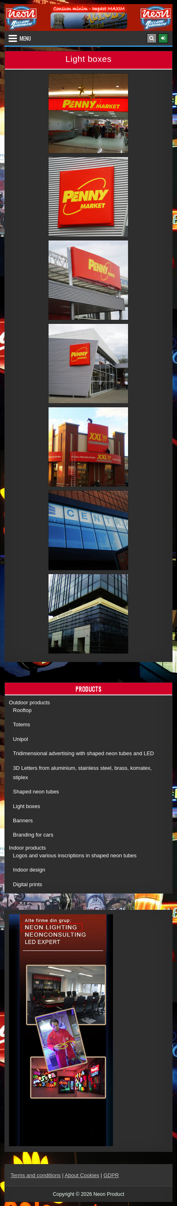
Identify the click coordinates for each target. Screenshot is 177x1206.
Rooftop (22, 710)
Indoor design (29, 870)
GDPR (111, 1175)
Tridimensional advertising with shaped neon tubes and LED (83, 753)
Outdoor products (29, 702)
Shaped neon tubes (36, 792)
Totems (21, 724)
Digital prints (27, 884)
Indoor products (27, 848)
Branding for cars (33, 835)
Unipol (20, 739)
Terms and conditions (36, 1175)
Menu (25, 38)
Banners (23, 820)
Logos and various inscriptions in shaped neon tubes (75, 855)
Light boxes (26, 806)
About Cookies (82, 1175)
